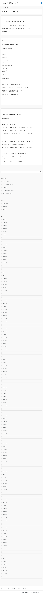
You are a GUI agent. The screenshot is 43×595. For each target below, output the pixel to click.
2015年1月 (5, 561)
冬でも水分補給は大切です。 (12, 114)
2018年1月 (5, 474)
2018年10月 (5, 455)
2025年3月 (5, 256)
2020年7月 (5, 405)
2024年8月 (5, 278)
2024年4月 (5, 290)
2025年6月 (5, 250)
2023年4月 (5, 328)
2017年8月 (5, 483)
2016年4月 (5, 520)
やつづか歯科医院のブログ (9, 3)
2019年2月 (5, 446)
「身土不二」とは (6, 187)
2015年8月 (5, 542)
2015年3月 (5, 555)
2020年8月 (5, 402)
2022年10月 (5, 346)
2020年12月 (5, 393)
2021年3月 (5, 387)
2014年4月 (5, 573)
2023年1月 (5, 337)
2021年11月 (5, 374)
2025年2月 (5, 259)
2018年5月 (5, 464)
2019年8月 (5, 433)
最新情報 (4, 209)
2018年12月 (5, 452)
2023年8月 (5, 315)
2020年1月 (5, 421)
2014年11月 (5, 567)
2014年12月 (5, 564)
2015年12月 (5, 530)
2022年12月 (5, 340)
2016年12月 (5, 502)
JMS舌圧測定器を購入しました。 (14, 21)
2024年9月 (5, 275)
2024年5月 (5, 287)
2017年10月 (5, 480)
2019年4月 (5, 443)
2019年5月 (5, 440)
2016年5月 (5, 517)
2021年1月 (5, 390)
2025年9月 (5, 241)
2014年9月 (5, 570)
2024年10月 (5, 272)
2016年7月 (5, 514)
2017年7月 (5, 486)
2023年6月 (5, 321)
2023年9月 (5, 312)
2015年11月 (5, 533)
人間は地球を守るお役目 (7, 193)
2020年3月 (5, 418)
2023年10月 (5, 309)
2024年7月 (5, 281)
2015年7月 (5, 545)
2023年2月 (5, 334)
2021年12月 (5, 371)
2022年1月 (5, 368)
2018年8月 (5, 458)
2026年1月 (5, 231)
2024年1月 (5, 300)
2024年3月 (5, 293)
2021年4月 (5, 384)
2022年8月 (5, 349)
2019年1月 (5, 449)
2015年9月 (5, 539)
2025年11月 (5, 234)
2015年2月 (5, 558)
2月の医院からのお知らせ (11, 44)
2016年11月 (5, 505)
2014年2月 (5, 576)
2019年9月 (5, 430)
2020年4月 (5, 415)
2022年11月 (5, 343)
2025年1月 (5, 262)
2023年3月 (5, 331)
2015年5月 (5, 548)
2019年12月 (5, 424)
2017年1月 (5, 499)
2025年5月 (5, 253)
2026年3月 (5, 225)
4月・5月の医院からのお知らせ (8, 190)
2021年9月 (5, 377)
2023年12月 (5, 303)
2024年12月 (5, 265)
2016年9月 (5, 508)
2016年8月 (5, 511)
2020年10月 (5, 399)
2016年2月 (5, 527)
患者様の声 (5, 206)
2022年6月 (5, 356)
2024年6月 (5, 284)
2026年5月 (5, 219)
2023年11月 (5, 306)
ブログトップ (9, 588)
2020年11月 (5, 396)
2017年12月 (5, 477)
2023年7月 (5, 318)
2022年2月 (5, 365)
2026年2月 (5, 228)
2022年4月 (5, 362)
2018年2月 (5, 471)
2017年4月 (5, 492)
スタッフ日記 (5, 203)
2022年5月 (5, 359)
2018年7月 (5, 461)
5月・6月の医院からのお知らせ (8, 184)
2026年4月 (5, 222)
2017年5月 (5, 489)
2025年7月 (5, 247)
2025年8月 (5, 244)
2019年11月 (5, 427)
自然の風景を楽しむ (6, 181)
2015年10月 (5, 536)
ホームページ (3, 588)
